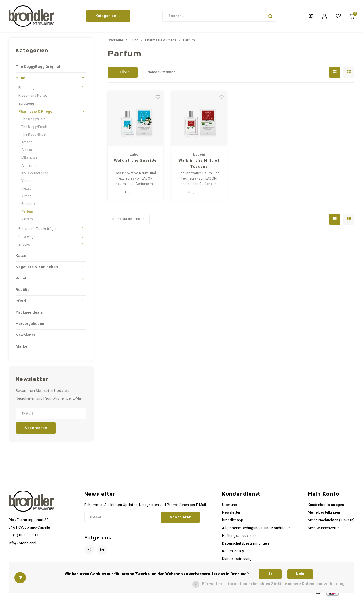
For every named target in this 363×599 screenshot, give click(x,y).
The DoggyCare (33, 119)
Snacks (24, 245)
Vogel (21, 279)
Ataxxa (26, 150)
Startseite (115, 40)
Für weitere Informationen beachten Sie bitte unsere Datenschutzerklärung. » (275, 584)
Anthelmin (29, 166)
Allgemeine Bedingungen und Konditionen (257, 528)
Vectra (26, 181)
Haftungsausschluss (239, 536)
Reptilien (24, 290)
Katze (21, 256)
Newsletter (25, 336)
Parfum (27, 212)
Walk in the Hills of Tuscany (199, 163)
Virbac (26, 196)
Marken (22, 347)
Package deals (29, 313)
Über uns (229, 505)
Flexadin (28, 189)
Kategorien (108, 16)
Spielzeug (26, 104)
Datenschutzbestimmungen (245, 544)
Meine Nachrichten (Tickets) (331, 521)
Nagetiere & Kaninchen (37, 267)
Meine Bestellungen (324, 513)
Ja (270, 574)
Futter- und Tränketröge (37, 229)
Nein (300, 574)
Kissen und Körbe (32, 96)
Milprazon (29, 158)
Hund (21, 78)
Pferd (21, 301)
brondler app (232, 521)
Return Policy (233, 551)
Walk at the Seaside (135, 160)
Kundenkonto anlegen (326, 505)
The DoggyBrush (34, 135)
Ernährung (26, 88)
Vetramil (28, 219)
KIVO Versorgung (34, 173)
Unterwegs (26, 237)
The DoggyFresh (34, 127)
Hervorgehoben (30, 324)
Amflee (27, 143)
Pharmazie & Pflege (35, 112)
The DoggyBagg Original (38, 67)
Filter (123, 72)
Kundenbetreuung (237, 559)
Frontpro (28, 204)
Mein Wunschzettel (323, 528)
